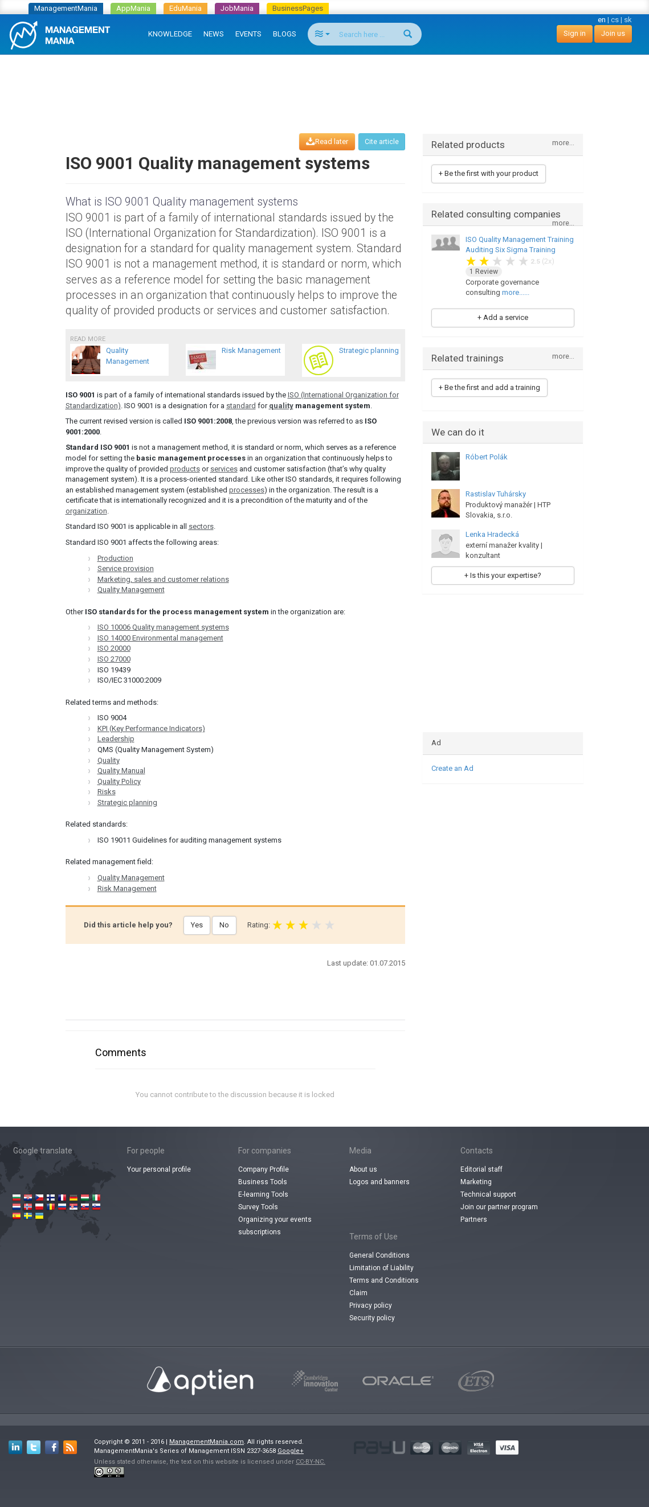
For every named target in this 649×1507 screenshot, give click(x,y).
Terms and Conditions (384, 1280)
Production (115, 558)
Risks (106, 791)
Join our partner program (499, 1207)
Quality (108, 760)
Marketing (476, 1182)
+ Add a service (502, 317)
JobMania (237, 8)
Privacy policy (370, 1305)
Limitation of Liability (381, 1268)
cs (615, 19)
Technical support (488, 1194)
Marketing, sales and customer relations (163, 579)
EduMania (185, 8)
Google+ (290, 1451)
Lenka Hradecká (492, 534)
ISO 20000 (113, 648)
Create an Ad (452, 768)
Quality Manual (121, 770)
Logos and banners (379, 1182)
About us (363, 1169)
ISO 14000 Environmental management (160, 638)
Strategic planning (127, 802)
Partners (473, 1219)
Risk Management (127, 888)
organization (86, 511)
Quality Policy (119, 781)
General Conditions (379, 1255)
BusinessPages (297, 8)
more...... (515, 292)
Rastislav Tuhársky (496, 494)
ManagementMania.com (206, 1442)
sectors (201, 526)
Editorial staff (481, 1169)
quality (281, 405)
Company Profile (263, 1169)
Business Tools (262, 1182)
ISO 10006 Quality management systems (163, 627)
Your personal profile (159, 1169)
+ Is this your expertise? (502, 575)
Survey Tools (258, 1207)
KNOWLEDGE (170, 34)
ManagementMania (65, 8)
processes (246, 490)
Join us (613, 33)
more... (563, 143)
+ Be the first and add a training (489, 387)
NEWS (213, 34)
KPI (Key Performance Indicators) (151, 728)
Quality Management (131, 589)
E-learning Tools (263, 1194)
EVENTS (248, 34)
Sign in (575, 33)
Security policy (372, 1318)
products (185, 469)
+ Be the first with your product (488, 173)
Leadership (115, 738)
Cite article (382, 142)
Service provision (125, 568)
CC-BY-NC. (310, 1461)
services (224, 469)
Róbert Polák (487, 457)
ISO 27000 (113, 659)
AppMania (133, 8)
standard (241, 405)
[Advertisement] (324, 83)
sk (628, 19)
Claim (358, 1293)
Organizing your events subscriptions (275, 1226)
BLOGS (284, 34)
